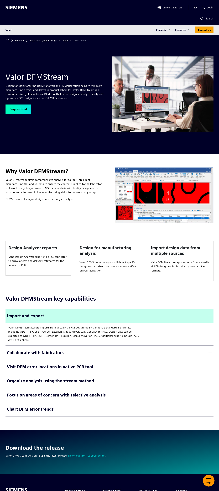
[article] (38, 258)
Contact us (204, 30)
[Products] (19, 41)
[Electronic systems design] (43, 41)
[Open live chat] (209, 481)
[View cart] (195, 7)
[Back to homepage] (8, 40)
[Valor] (65, 41)
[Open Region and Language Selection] (169, 7)
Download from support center (86, 455)
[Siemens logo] (16, 7)
